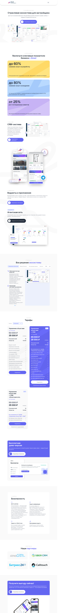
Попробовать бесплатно (15, 140)
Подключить (17, 372)
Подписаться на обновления (18, 220)
